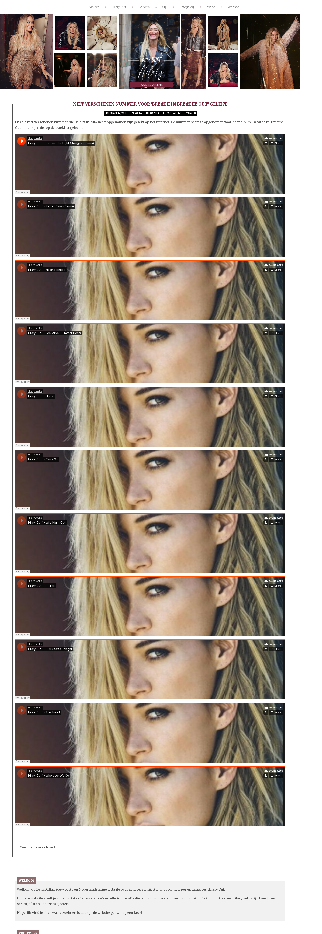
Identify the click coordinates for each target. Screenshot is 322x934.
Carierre (144, 7)
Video (211, 7)
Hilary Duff (119, 7)
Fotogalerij (187, 7)
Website (233, 7)
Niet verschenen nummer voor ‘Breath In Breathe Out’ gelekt (150, 104)
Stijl (164, 7)
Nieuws (94, 7)
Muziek (191, 113)
